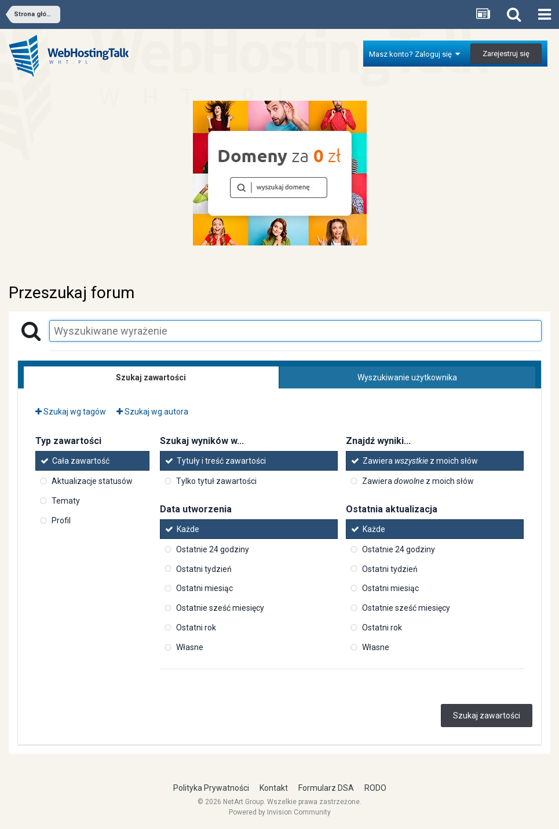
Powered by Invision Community (280, 812)
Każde (188, 529)
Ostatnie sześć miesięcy (220, 607)
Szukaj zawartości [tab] (151, 377)
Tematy (66, 500)
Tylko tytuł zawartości (216, 481)
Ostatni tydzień (204, 568)
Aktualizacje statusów (92, 481)
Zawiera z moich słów (420, 460)
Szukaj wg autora (152, 411)
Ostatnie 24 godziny (212, 549)
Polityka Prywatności (211, 788)
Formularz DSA (326, 788)
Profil (61, 520)
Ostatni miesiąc (204, 588)
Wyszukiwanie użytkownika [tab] (407, 377)
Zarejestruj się (506, 53)
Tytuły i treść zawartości (221, 460)
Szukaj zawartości (486, 715)
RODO (375, 788)
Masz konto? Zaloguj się (414, 54)
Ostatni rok (196, 627)
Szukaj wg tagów (70, 411)
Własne (189, 647)
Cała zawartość (80, 460)
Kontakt (274, 788)
